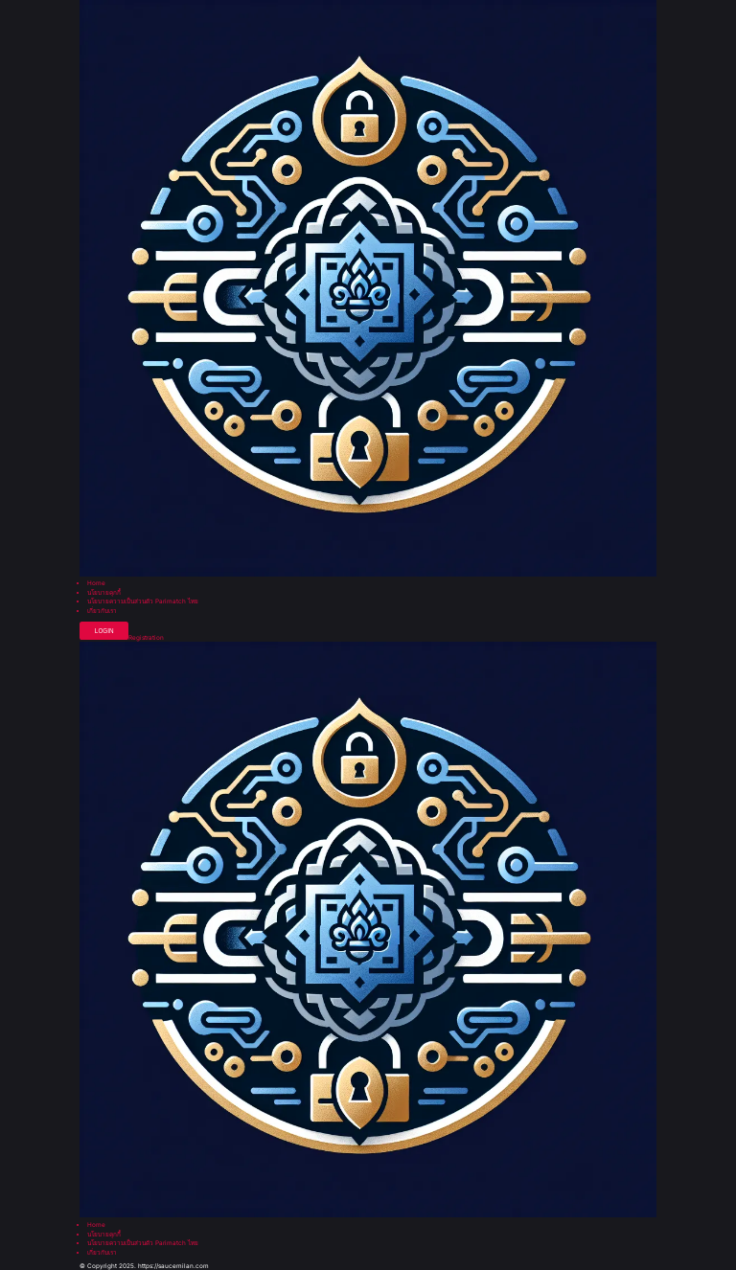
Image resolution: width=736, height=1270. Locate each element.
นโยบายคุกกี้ (104, 593)
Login (104, 630)
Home (96, 583)
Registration (146, 638)
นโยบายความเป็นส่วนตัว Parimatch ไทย (142, 601)
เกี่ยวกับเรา (102, 611)
